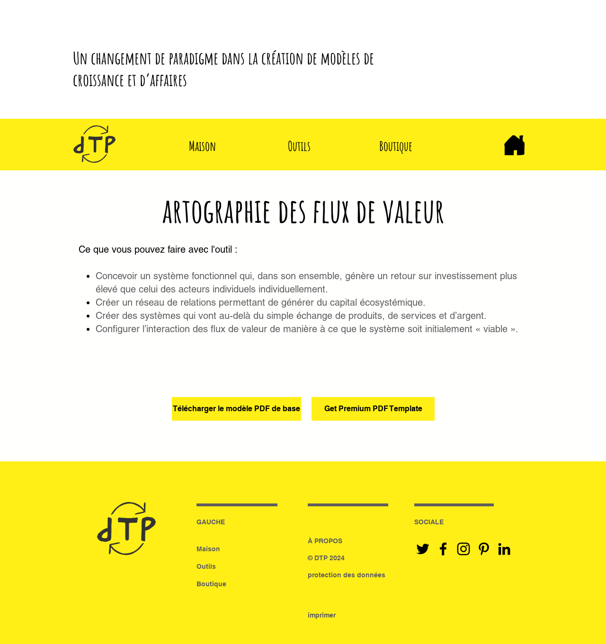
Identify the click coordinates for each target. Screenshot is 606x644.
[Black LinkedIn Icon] (504, 548)
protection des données (346, 575)
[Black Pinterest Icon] (483, 548)
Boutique (211, 584)
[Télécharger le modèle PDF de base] (236, 409)
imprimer (322, 615)
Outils (206, 566)
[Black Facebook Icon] (443, 548)
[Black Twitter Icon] (422, 548)
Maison (208, 549)
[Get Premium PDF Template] (373, 409)
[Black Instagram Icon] (463, 548)
